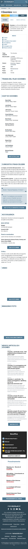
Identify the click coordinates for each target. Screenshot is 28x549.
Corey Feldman (9, 114)
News (2, 5)
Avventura (13, 63)
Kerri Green (8, 119)
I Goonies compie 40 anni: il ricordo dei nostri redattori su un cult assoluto (16, 397)
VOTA (22, 15)
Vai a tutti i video (14, 299)
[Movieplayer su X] (11, 509)
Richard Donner (14, 68)
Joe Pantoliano (9, 145)
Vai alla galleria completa (14, 337)
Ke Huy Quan (8, 130)
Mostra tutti (14, 424)
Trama (5, 37)
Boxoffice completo (14, 456)
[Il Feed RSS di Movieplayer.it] (19, 509)
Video (11, 20)
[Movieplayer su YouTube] (16, 509)
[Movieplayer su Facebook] (8, 509)
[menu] (2, 2)
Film (9, 8)
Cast (5, 39)
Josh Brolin (8, 105)
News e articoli (8, 47)
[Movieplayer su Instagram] (14, 509)
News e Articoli (20, 20)
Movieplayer (3, 8)
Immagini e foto (8, 46)
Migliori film (17, 5)
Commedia (13, 64)
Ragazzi (18, 63)
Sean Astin (8, 100)
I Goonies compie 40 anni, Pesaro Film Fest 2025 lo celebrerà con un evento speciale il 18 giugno (17, 412)
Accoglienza (7, 42)
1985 (12, 66)
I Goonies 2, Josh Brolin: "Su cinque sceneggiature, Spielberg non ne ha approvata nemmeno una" (16, 381)
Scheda (5, 20)
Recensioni (9, 5)
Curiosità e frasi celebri (10, 41)
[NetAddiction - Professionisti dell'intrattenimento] (17, 533)
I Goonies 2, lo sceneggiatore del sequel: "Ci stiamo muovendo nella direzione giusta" (16, 367)
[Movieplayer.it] (9, 2)
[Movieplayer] (14, 506)
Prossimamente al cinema (14, 498)
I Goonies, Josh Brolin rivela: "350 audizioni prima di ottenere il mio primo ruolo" (17, 353)
